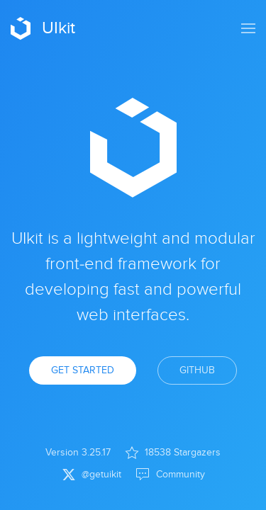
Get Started (82, 370)
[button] (248, 28)
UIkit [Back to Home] (43, 28)
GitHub (197, 370)
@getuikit (92, 475)
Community (170, 475)
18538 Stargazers (173, 453)
